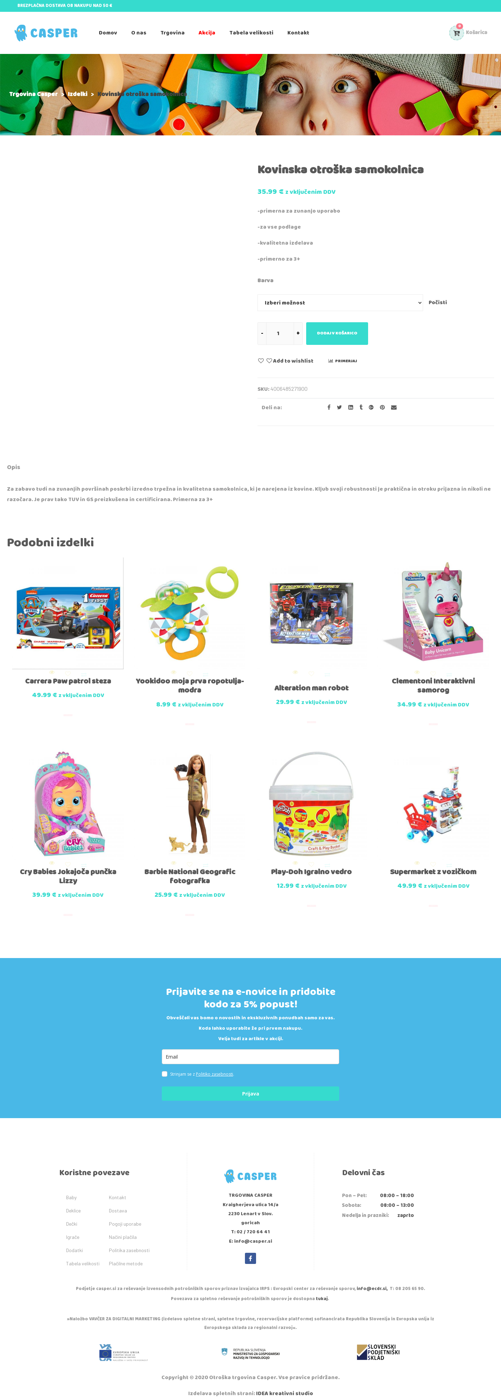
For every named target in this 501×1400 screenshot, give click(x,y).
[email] (250, 1049)
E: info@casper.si (250, 1233)
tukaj (322, 1291)
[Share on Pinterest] (380, 408)
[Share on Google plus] (369, 408)
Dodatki (74, 1242)
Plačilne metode (126, 1256)
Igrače (72, 1229)
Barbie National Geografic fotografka (189, 869)
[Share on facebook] (327, 408)
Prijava (250, 1086)
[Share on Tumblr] (359, 408)
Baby (71, 1190)
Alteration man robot (311, 684)
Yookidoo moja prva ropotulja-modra (189, 682)
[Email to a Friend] (391, 408)
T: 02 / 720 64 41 (250, 1224)
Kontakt (117, 1190)
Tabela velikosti (83, 1256)
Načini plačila (123, 1229)
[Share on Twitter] (337, 408)
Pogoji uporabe (125, 1216)
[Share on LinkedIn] (348, 408)
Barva (265, 281)
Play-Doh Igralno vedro (311, 864)
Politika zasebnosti (129, 1242)
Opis (13, 467)
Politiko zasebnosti (214, 1066)
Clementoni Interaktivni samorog (433, 682)
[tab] (13, 468)
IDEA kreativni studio (284, 1386)
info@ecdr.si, (372, 1281)
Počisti (438, 303)
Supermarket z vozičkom (433, 864)
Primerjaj (346, 361)
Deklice (73, 1203)
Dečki (71, 1216)
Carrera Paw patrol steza (68, 677)
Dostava (118, 1203)
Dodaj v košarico (337, 333)
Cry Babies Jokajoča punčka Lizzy (68, 869)
